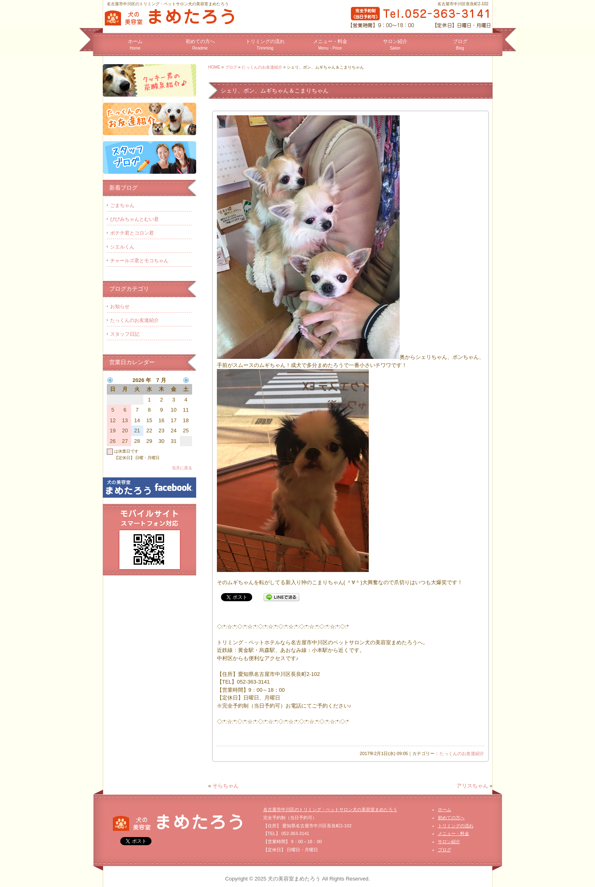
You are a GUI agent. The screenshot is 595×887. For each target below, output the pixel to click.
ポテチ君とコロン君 (132, 233)
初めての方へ (200, 44)
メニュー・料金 (330, 44)
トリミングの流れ (265, 44)
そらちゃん (225, 786)
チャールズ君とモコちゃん (139, 260)
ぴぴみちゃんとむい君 (134, 219)
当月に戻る (182, 468)
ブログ (460, 44)
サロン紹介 (395, 44)
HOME (214, 67)
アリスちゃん (472, 786)
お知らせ (120, 306)
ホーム (135, 44)
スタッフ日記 (124, 334)
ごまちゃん (122, 205)
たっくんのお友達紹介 (262, 67)
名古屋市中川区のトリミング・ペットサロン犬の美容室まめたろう (330, 809)
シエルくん (122, 247)
